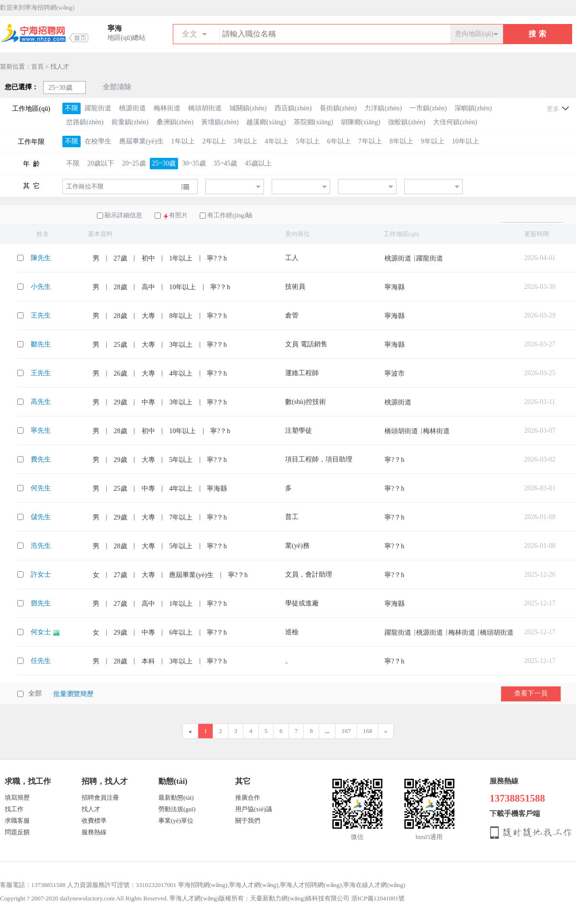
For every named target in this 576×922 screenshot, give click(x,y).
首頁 (37, 66)
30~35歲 (194, 163)
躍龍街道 (97, 108)
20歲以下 (100, 163)
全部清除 (117, 87)
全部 (35, 693)
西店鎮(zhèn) (293, 108)
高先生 (41, 401)
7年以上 (370, 141)
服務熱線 (94, 832)
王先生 (41, 315)
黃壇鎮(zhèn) (220, 122)
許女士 (41, 574)
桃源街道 (132, 108)
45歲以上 (258, 163)
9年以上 (432, 141)
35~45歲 (226, 163)
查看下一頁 (531, 693)
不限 (71, 108)
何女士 (42, 632)
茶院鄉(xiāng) (313, 122)
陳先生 (41, 257)
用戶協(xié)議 (253, 809)
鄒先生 (41, 344)
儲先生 (41, 516)
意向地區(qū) (474, 33)
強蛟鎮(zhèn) (406, 122)
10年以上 (465, 141)
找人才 (91, 809)
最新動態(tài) (176, 797)
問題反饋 (17, 832)
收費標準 (94, 820)
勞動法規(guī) (176, 809)
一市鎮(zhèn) (428, 108)
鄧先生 (41, 603)
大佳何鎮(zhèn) (455, 122)
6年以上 (339, 141)
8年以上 (401, 141)
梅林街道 (167, 108)
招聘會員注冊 (100, 797)
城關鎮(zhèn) (248, 108)
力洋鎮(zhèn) (383, 108)
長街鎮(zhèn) (338, 108)
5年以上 (308, 141)
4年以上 (276, 141)
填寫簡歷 (17, 797)
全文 (189, 34)
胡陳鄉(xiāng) (360, 122)
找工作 (14, 809)
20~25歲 (134, 163)
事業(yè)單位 (175, 820)
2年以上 (214, 141)
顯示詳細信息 (123, 215)
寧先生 (41, 430)
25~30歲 (164, 163)
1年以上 (183, 141)
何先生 (41, 488)
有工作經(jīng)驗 (229, 215)
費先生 (41, 459)
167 (346, 730)
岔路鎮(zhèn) (85, 122)
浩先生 (41, 545)
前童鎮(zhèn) (130, 122)
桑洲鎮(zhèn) (175, 122)
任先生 (41, 660)
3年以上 (245, 141)
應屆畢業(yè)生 (141, 141)
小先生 (41, 286)
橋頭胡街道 (205, 108)
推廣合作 (247, 797)
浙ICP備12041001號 (378, 898)
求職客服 (17, 820)
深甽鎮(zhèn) (473, 108)
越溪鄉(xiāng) (266, 122)
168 (367, 730)
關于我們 (247, 820)
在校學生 (97, 141)
